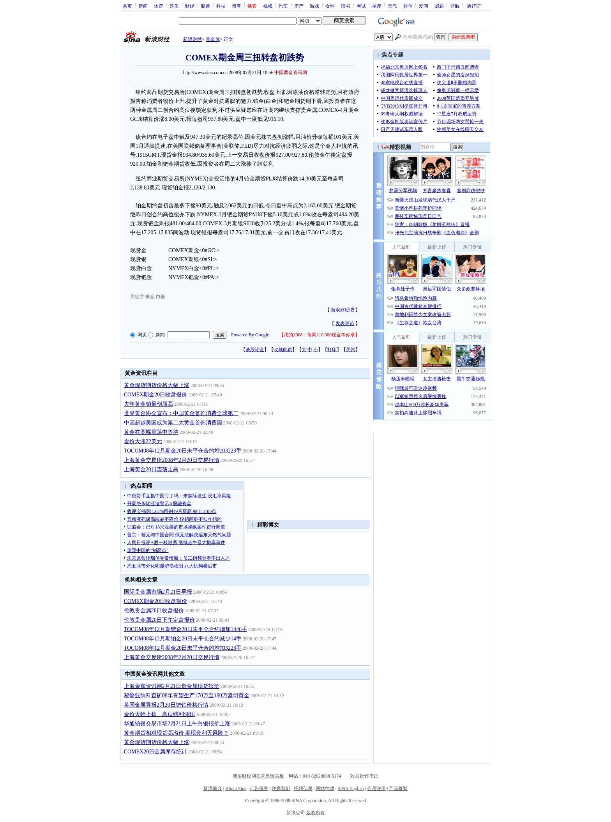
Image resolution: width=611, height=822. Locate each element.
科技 (221, 6)
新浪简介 (212, 788)
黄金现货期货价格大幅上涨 (156, 385)
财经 (189, 6)
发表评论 (345, 323)
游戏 (314, 6)
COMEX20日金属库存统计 (155, 752)
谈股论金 (254, 349)
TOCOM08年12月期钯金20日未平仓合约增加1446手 (185, 629)
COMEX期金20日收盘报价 (155, 395)
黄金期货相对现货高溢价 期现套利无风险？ (176, 733)
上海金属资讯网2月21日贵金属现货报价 (171, 686)
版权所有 (315, 812)
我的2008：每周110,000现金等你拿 (319, 335)
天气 (392, 6)
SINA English (350, 788)
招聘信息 (303, 788)
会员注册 (376, 788)
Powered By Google (250, 335)
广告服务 (259, 788)
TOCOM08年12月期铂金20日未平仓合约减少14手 (183, 639)
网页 (142, 335)
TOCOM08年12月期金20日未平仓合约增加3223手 (183, 451)
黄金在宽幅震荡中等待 (151, 432)
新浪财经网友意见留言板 (258, 776)
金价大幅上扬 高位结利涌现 (159, 714)
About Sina (235, 788)
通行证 (474, 6)
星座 (376, 6)
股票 (205, 6)
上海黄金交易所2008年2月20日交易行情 (171, 460)
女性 (330, 6)
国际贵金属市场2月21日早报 (158, 592)
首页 (127, 6)
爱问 (423, 6)
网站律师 (325, 788)
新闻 (143, 6)
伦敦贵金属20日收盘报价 (154, 610)
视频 (267, 6)
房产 (299, 6)
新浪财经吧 (342, 310)
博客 (236, 6)
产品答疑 (398, 788)
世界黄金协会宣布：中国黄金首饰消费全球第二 (181, 413)
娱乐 (174, 6)
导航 (454, 6)
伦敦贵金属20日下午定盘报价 (159, 620)
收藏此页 (283, 349)
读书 (345, 6)
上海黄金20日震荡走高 (151, 469)
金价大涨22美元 (143, 441)
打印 (332, 349)
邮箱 (439, 6)
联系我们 (281, 788)
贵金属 (213, 39)
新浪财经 (192, 39)
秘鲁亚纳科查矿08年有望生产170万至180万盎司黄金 (186, 695)
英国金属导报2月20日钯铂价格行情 (166, 705)
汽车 (283, 6)
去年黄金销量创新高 (148, 404)
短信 (408, 6)
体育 (158, 6)
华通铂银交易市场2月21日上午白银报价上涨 (177, 724)
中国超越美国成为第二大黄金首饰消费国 (173, 423)
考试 (361, 6)
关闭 (350, 349)
